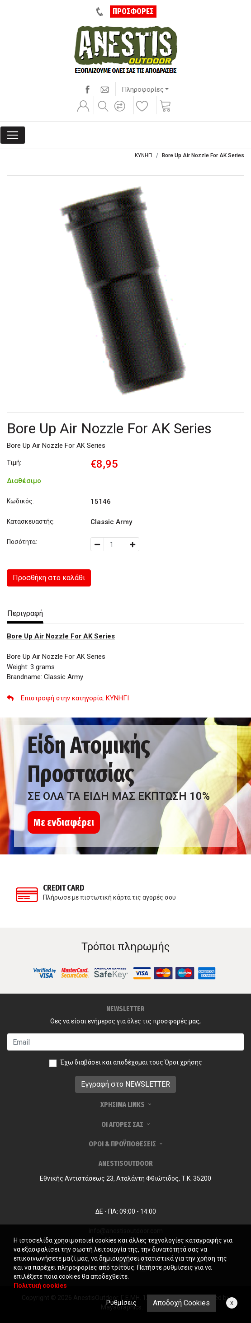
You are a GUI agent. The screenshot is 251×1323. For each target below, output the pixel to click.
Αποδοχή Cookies (181, 1303)
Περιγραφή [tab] (25, 613)
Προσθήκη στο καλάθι (49, 577)
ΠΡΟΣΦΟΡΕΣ (133, 11)
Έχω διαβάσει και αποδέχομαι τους (131, 1062)
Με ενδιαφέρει (63, 822)
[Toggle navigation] (12, 135)
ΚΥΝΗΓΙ (143, 155)
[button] (121, 112)
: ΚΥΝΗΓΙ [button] (68, 698)
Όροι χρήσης (183, 1062)
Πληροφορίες (143, 89)
